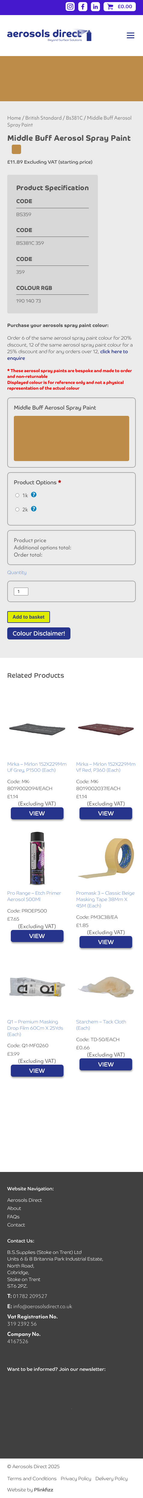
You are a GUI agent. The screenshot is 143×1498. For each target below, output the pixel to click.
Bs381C (74, 118)
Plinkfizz (43, 1490)
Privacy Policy (76, 1478)
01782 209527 (30, 1295)
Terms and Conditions (32, 1478)
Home (14, 118)
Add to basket (29, 617)
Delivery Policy (111, 1478)
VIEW (37, 813)
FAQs (13, 1217)
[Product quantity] (21, 591)
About (14, 1208)
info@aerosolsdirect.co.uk (42, 1306)
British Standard (43, 118)
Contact (16, 1225)
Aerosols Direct (24, 1200)
